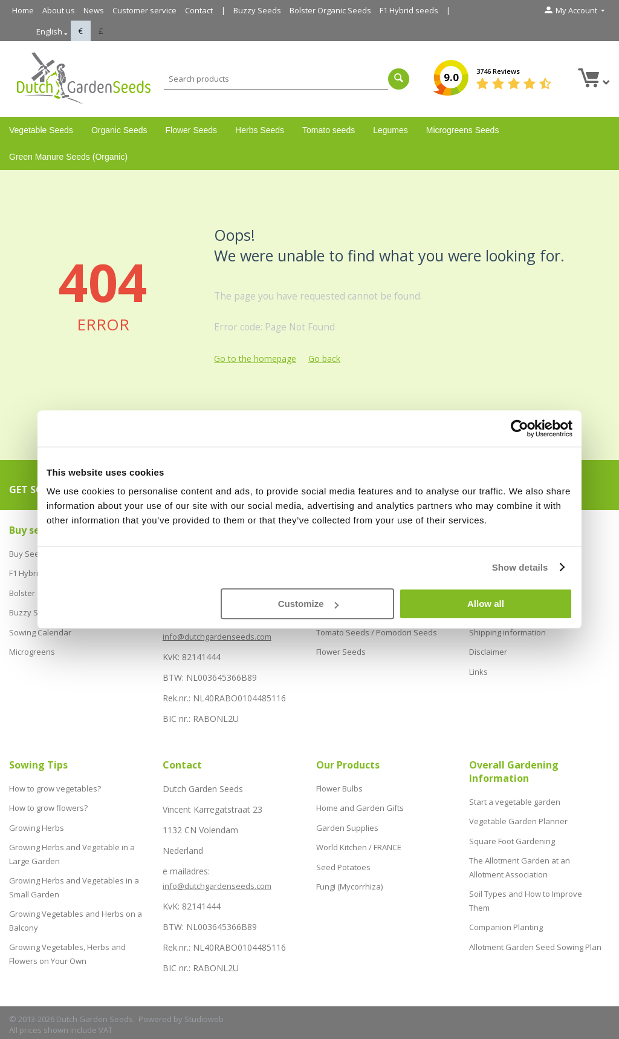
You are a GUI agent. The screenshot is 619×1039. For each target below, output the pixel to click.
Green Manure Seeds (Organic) (68, 157)
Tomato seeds (328, 130)
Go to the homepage (255, 358)
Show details (520, 567)
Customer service (144, 10)
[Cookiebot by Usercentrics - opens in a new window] (519, 428)
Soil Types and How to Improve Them (525, 885)
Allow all (485, 603)
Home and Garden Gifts (360, 804)
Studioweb (204, 1019)
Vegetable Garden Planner (518, 817)
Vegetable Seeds (41, 130)
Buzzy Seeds (257, 10)
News (93, 10)
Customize (308, 603)
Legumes (390, 130)
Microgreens (32, 637)
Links (478, 654)
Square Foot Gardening (512, 834)
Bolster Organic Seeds (330, 10)
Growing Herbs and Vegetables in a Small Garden (74, 872)
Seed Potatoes (343, 855)
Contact (199, 10)
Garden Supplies (347, 821)
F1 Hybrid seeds (409, 10)
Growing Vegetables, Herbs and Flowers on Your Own (67, 928)
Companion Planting (506, 907)
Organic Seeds (119, 130)
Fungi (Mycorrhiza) (349, 872)
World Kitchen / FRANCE (358, 838)
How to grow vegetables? (55, 787)
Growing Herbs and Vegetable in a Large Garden (72, 843)
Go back (324, 358)
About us (58, 10)
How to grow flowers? (48, 804)
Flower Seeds (191, 130)
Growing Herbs (36, 821)
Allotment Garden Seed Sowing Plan (535, 924)
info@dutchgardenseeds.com (217, 636)
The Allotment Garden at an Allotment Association (519, 857)
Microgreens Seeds (462, 130)
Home (23, 10)
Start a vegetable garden (514, 800)
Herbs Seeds (259, 130)
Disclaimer (488, 637)
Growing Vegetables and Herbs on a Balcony (75, 900)
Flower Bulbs (339, 787)
